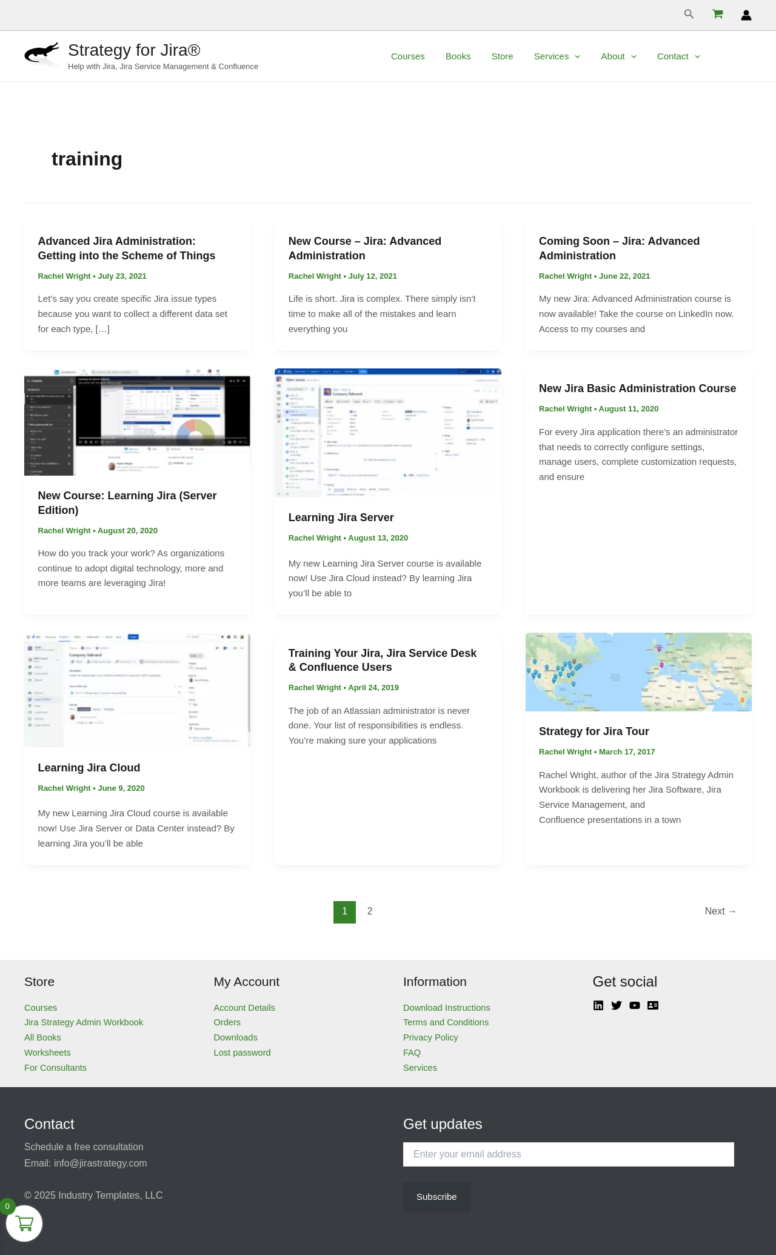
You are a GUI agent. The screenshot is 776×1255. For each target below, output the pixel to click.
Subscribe (436, 1196)
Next (721, 911)
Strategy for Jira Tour (594, 731)
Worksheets (48, 1052)
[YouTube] (634, 1005)
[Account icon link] (746, 15)
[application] (586, 56)
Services (569, 56)
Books (474, 56)
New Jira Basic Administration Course (637, 388)
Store (516, 56)
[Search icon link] (689, 15)
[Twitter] (616, 1005)
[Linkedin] (598, 1005)
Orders (228, 1022)
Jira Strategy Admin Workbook (85, 1022)
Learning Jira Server (341, 517)
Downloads (236, 1037)
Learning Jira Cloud (89, 768)
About (627, 56)
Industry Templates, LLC (110, 1195)
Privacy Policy (431, 1037)
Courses (427, 56)
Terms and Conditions (447, 1022)
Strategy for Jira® (134, 50)
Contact (684, 56)
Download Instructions (448, 1007)
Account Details (245, 1007)
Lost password (243, 1052)
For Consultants (56, 1067)
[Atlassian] (652, 1005)
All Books (43, 1037)
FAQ (412, 1052)
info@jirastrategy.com (100, 1163)
